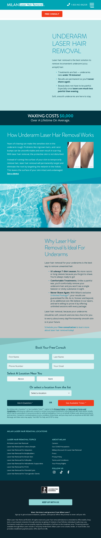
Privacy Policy (59, 409)
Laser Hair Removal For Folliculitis (19, 460)
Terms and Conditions (60, 460)
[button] (91, 5)
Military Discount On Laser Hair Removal (67, 450)
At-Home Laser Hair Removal (17, 443)
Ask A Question (25, 403)
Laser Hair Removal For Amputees (19, 450)
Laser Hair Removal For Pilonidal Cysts (21, 470)
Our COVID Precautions (60, 447)
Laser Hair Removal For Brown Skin (20, 457)
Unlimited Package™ (59, 295)
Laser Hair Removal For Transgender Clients (23, 473)
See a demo (13, 173)
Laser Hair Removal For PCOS (18, 467)
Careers (55, 443)
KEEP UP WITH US (50, 502)
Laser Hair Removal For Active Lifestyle (21, 447)
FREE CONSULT (52, 14)
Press (54, 453)
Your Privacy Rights (59, 463)
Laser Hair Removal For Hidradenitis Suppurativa (25, 463)
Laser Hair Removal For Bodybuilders (20, 453)
